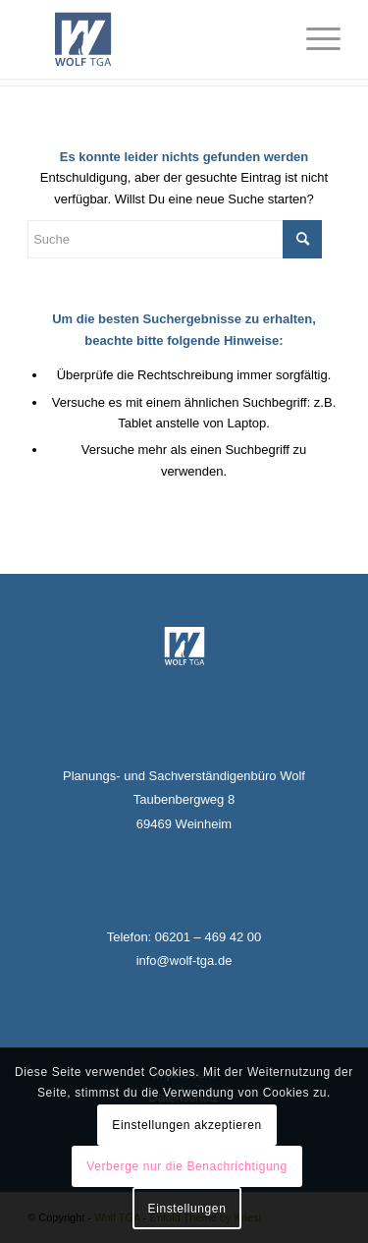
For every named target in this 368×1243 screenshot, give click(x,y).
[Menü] (314, 39)
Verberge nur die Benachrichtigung (187, 1166)
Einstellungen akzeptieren (186, 1125)
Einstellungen (187, 1208)
